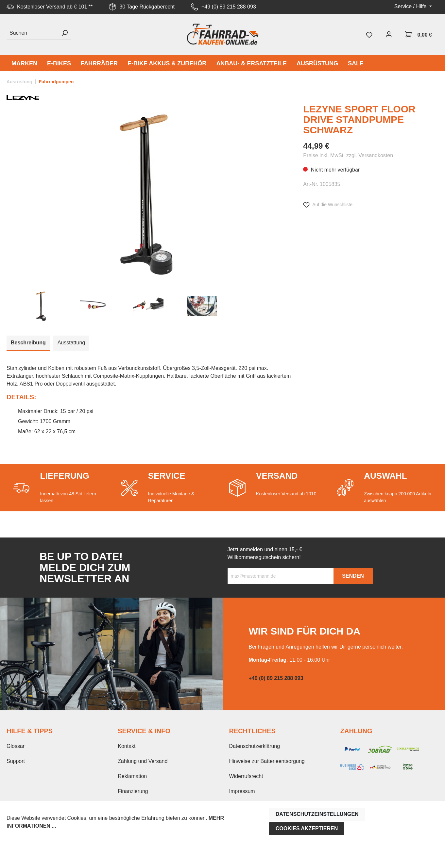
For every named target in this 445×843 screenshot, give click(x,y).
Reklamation (132, 776)
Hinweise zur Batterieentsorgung (267, 761)
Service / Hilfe (411, 6)
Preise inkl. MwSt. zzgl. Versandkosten (348, 155)
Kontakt (126, 746)
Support (16, 761)
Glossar (16, 746)
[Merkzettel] (369, 34)
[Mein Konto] (389, 34)
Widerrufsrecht (246, 776)
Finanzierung (133, 791)
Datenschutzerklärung (254, 746)
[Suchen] (32, 33)
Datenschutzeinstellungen (317, 814)
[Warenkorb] (418, 34)
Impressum (242, 791)
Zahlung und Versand (142, 761)
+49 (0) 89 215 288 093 (228, 6)
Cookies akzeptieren (307, 828)
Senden (353, 576)
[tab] (28, 343)
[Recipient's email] (281, 576)
